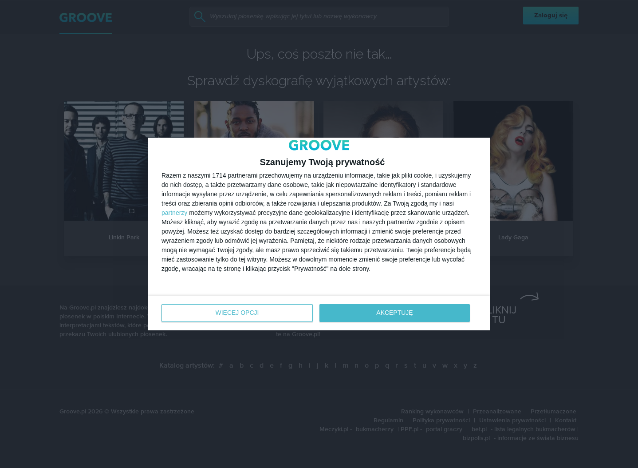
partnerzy (174, 213)
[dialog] (319, 234)
